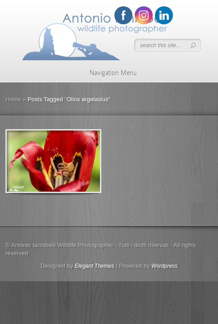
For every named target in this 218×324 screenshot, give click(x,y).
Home (13, 99)
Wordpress (164, 266)
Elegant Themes (94, 266)
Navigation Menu (107, 72)
